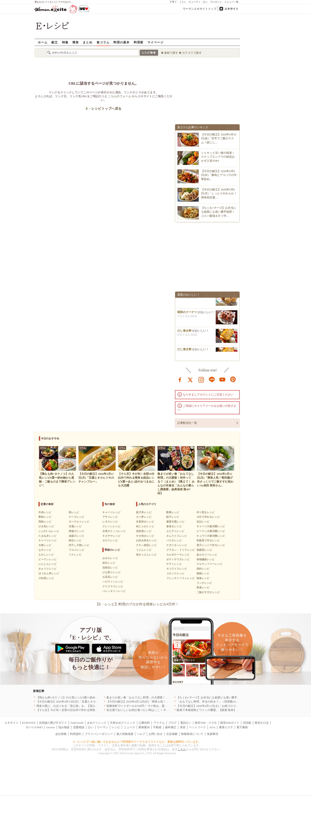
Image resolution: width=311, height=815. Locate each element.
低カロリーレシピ (207, 554)
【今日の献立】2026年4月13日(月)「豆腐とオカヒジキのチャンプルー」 (81, 701)
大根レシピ (44, 545)
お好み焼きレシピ (146, 540)
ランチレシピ (204, 582)
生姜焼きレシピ (145, 521)
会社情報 (61, 734)
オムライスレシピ (176, 535)
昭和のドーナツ (187, 313)
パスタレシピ (174, 540)
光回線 (247, 722)
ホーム (43, 42)
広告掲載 (172, 734)
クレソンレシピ (111, 526)
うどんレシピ (144, 549)
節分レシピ (108, 562)
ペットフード (197, 727)
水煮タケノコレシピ (114, 531)
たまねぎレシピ (47, 535)
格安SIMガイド (229, 722)
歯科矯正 (170, 727)
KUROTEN (28, 722)
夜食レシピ (203, 587)
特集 (65, 42)
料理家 (138, 42)
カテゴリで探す (192, 52)
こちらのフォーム (119, 96)
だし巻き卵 (184, 332)
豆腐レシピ (75, 526)
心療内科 (144, 722)
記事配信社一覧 (187, 422)
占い (205, 2)
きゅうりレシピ (47, 568)
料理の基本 (121, 42)
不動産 (157, 727)
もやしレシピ (46, 554)
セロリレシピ (110, 540)
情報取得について (192, 734)
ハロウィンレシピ (112, 581)
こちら (182, 749)
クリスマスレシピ (112, 586)
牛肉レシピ (44, 512)
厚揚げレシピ (76, 531)
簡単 (75, 42)
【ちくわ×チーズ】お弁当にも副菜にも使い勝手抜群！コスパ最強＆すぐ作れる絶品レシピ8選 (236, 697)
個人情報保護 (124, 734)
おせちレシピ (110, 558)
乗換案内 (144, 727)
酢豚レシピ (172, 512)
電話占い (185, 722)
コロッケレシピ (175, 573)
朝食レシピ (203, 578)
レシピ (116, 727)
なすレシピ (44, 549)
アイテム (159, 722)
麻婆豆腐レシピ (175, 521)
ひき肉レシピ (46, 526)
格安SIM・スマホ (206, 722)
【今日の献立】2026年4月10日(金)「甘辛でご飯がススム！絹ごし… (218, 138)
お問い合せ (156, 734)
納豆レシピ (75, 540)
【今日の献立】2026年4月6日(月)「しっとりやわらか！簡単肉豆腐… (219, 193)
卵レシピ (74, 512)
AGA (212, 727)
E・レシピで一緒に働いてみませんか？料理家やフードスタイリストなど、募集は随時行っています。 (137, 741)
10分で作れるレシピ (208, 516)
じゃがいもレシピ (48, 531)
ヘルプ (141, 734)
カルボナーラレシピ (178, 554)
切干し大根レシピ (79, 545)
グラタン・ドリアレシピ (180, 549)
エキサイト (231, 8)
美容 (183, 727)
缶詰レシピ (203, 521)
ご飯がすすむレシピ (208, 592)
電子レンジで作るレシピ (211, 545)
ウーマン (102, 727)
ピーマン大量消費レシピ (211, 531)
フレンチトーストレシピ (180, 578)
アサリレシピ (110, 516)
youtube (222, 379)
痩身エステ (226, 727)
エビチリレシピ (175, 531)
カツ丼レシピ (144, 516)
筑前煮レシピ (144, 531)
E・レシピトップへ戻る (103, 108)
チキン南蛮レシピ (146, 545)
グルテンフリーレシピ (209, 563)
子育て (173, 2)
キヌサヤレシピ (111, 535)
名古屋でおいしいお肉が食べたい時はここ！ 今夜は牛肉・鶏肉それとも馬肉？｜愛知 (160, 710)
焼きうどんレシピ (146, 554)
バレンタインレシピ (114, 591)
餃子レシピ (172, 516)
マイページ (155, 42)
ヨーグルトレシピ (79, 521)
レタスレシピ (110, 521)
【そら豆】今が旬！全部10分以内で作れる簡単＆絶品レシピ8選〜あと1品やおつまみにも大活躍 (96, 710)
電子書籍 (242, 727)
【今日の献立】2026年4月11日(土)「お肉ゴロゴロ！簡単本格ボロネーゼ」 (223, 705)
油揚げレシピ (76, 535)
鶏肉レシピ (44, 521)
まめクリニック (96, 722)
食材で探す (171, 52)
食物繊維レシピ (206, 559)
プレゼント (216, 2)
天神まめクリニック (122, 722)
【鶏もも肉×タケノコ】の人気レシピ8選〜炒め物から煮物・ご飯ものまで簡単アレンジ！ (92, 697)
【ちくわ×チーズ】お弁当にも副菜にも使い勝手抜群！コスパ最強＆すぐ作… (218, 211)
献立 (54, 42)
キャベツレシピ (47, 540)
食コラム (103, 42)
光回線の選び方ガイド (53, 722)
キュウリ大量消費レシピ (211, 535)
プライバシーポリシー (99, 734)
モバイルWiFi (34, 727)
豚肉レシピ (44, 516)
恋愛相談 (78, 727)
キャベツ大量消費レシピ (211, 526)
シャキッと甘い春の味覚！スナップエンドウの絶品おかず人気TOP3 (218, 156)
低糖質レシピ (204, 549)
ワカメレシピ (76, 549)
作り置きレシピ (206, 512)
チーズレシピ (76, 516)
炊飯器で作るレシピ (208, 540)
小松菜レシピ (46, 578)
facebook (180, 379)
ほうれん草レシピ (48, 573)
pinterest (233, 379)
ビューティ (195, 2)
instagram (201, 379)
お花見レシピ (110, 576)
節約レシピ (203, 568)
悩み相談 (64, 727)
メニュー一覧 (231, 2)
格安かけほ (262, 722)
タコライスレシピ (176, 568)
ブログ (172, 722)
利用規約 (75, 734)
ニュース (129, 727)
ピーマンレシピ (47, 559)
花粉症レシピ (110, 567)
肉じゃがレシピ (145, 526)
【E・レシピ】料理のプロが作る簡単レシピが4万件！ (137, 604)
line (212, 379)
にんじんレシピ (47, 563)
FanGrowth (76, 722)
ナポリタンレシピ (176, 545)
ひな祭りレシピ (111, 572)
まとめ (87, 42)
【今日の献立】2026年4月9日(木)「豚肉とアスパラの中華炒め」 (219, 174)
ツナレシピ (75, 554)
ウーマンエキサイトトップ (199, 8)
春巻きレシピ (174, 526)
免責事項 (212, 734)
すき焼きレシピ (145, 535)
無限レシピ (203, 573)
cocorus (50, 727)
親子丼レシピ (144, 512)
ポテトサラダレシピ (178, 559)
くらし (182, 2)
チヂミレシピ (174, 563)
